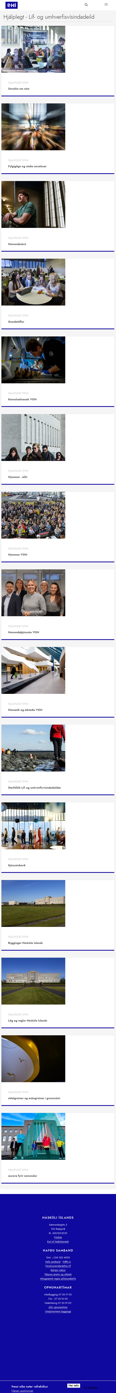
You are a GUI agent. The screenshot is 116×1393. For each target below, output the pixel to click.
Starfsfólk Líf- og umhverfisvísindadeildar (34, 787)
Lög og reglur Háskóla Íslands (27, 1020)
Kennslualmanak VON (22, 399)
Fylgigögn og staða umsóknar (27, 166)
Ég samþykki (90, 1387)
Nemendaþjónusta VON (23, 632)
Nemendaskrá (17, 244)
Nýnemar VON (17, 554)
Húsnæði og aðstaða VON (25, 710)
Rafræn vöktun (58, 1270)
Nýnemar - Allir (17, 477)
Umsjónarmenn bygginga (58, 1311)
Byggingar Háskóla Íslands (25, 943)
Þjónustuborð (16, 865)
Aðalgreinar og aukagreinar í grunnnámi (34, 1098)
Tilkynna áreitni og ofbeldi (58, 1274)
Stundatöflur (16, 322)
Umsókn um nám (19, 88)
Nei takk (74, 1385)
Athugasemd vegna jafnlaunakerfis (58, 1278)
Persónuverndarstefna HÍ (58, 1266)
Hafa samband (52, 1262)
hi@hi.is (67, 1262)
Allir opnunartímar (58, 1307)
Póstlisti (58, 1237)
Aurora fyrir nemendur (22, 1176)
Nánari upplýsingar (22, 1391)
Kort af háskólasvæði (58, 1241)
